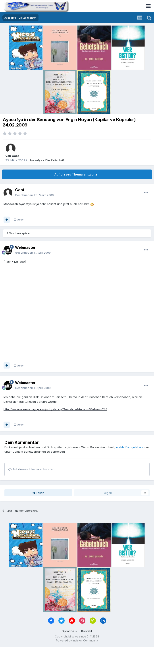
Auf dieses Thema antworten (77, 174)
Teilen (38, 492)
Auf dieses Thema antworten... (32, 469)
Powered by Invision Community (77, 640)
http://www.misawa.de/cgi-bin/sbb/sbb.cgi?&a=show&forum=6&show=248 (55, 409)
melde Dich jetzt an (129, 447)
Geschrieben (34, 195)
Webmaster (25, 247)
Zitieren (19, 219)
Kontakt (86, 631)
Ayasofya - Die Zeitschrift (47, 160)
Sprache (69, 631)
